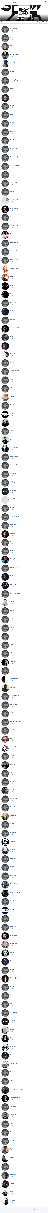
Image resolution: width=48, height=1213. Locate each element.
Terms (4, 1210)
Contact (16, 1210)
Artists (10, 22)
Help (12, 1210)
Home (3, 22)
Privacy (8, 1210)
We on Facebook (29, 1210)
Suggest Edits (42, 22)
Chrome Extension (39, 1210)
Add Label (21, 1210)
